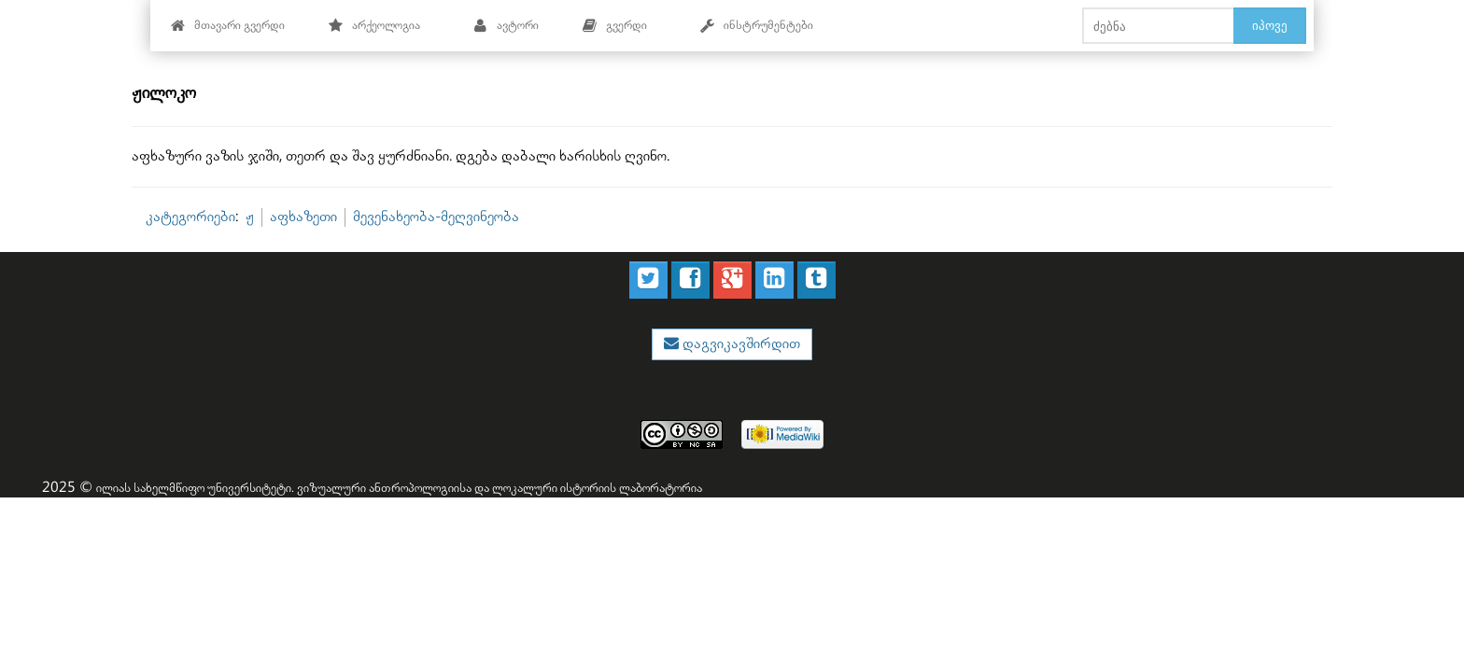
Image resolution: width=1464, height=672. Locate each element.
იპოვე (1270, 25)
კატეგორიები (190, 217)
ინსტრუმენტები (756, 26)
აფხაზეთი (303, 217)
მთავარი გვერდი (227, 26)
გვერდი (614, 26)
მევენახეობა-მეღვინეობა (436, 217)
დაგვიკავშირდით (739, 344)
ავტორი (505, 26)
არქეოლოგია (374, 26)
